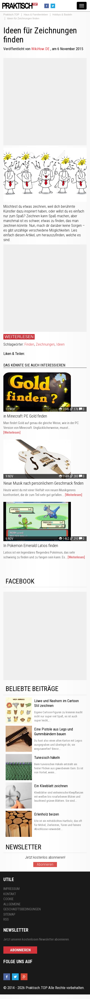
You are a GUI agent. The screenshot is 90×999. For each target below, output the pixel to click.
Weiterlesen (19, 337)
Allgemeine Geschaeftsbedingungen (22, 906)
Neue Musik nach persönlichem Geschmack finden (43, 483)
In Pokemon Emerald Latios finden (30, 545)
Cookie (8, 899)
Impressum (11, 889)
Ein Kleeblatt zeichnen (51, 786)
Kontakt (9, 894)
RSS (6, 919)
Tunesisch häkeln (47, 757)
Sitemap (9, 914)
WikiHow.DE (40, 48)
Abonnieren (45, 864)
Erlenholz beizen (46, 814)
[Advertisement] (43, 101)
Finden (29, 344)
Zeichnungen (45, 344)
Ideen (60, 344)
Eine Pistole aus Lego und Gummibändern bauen (53, 731)
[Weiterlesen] (11, 432)
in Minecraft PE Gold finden (25, 416)
